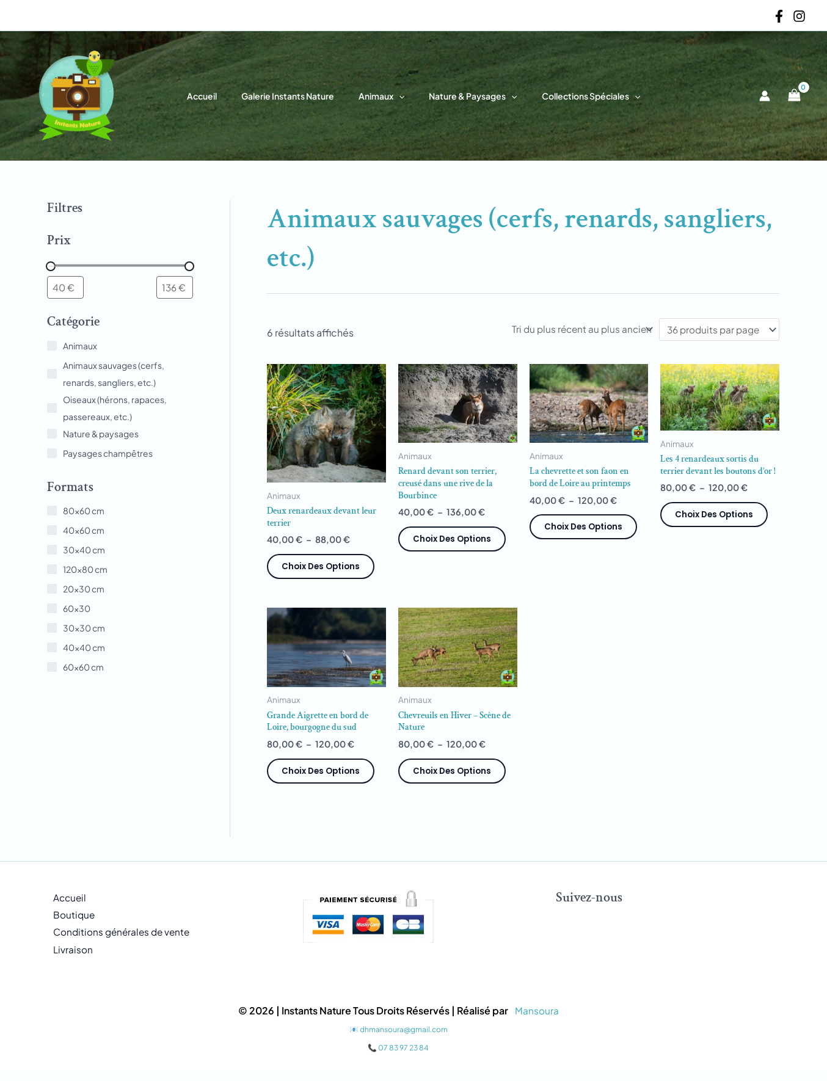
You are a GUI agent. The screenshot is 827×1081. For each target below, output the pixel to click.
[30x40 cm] (52, 551)
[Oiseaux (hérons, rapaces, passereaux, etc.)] (52, 409)
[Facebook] (779, 16)
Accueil (216, 95)
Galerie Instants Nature (295, 95)
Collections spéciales (576, 96)
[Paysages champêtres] (52, 454)
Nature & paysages (465, 96)
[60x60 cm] (52, 668)
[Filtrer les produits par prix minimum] (65, 288)
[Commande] (573, 329)
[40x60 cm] (52, 531)
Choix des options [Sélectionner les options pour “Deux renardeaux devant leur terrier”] (323, 570)
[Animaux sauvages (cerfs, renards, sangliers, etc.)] (52, 375)
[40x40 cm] (52, 648)
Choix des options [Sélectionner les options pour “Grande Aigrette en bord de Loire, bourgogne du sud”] (323, 777)
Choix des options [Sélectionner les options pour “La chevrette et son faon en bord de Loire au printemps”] (585, 531)
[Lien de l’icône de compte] (764, 95)
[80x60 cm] (52, 512)
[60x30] (52, 609)
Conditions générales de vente (118, 940)
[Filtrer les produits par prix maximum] (174, 288)
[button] (398, 96)
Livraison (67, 959)
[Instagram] (799, 16)
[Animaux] (52, 347)
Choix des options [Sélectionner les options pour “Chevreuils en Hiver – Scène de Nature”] (454, 777)
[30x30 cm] (52, 629)
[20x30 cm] (52, 590)
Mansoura (537, 1020)
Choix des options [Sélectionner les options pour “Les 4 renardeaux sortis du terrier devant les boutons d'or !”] (716, 531)
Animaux (381, 96)
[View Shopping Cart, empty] (794, 96)
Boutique (68, 922)
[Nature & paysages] (52, 435)
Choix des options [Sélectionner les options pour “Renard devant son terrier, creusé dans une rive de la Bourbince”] (454, 543)
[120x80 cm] (52, 570)
